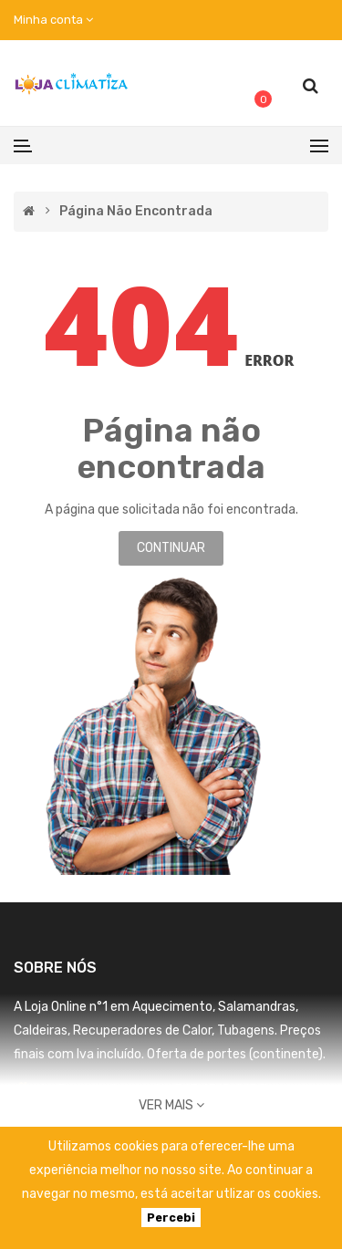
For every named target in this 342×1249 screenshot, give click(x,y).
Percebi (171, 1217)
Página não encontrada (135, 211)
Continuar (171, 548)
